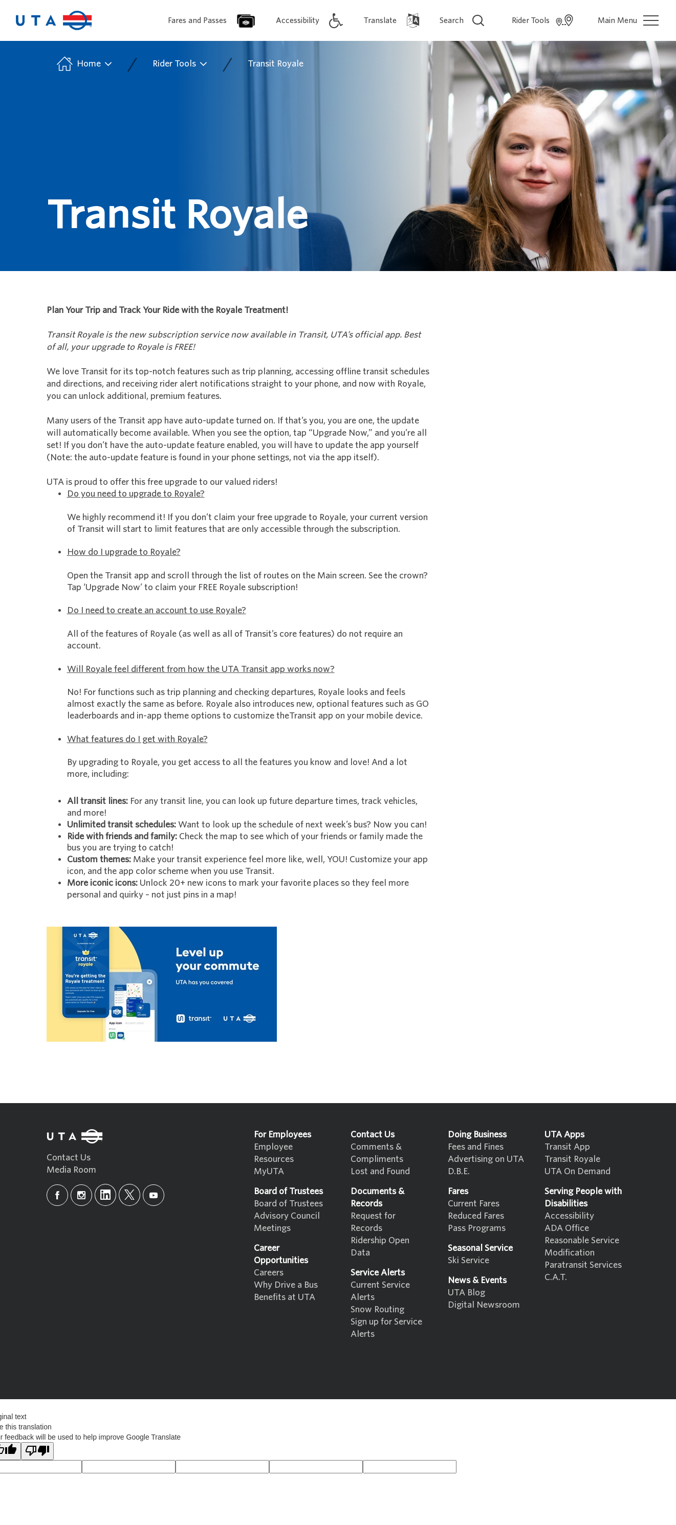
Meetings (272, 1228)
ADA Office (566, 1228)
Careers (269, 1272)
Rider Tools (180, 64)
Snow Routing (377, 1309)
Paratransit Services (583, 1265)
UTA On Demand (577, 1171)
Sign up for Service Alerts (386, 1328)
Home (83, 64)
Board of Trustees (288, 1203)
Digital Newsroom (484, 1305)
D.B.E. (459, 1171)
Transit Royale (275, 64)
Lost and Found (380, 1171)
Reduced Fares (476, 1216)
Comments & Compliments (377, 1153)
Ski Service (468, 1260)
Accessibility (569, 1216)
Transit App (567, 1147)
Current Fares (473, 1203)
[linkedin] (105, 1195)
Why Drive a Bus (286, 1285)
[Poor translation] (37, 1451)
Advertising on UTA (486, 1159)
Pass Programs (477, 1228)
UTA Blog (466, 1292)
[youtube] (153, 1195)
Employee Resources (274, 1153)
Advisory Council (287, 1216)
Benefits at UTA (284, 1297)
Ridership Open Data (380, 1247)
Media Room (71, 1170)
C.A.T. (555, 1277)
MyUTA (269, 1171)
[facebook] (57, 1195)
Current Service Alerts (380, 1291)
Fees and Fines (476, 1147)
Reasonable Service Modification (581, 1247)
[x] (129, 1195)
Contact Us (69, 1157)
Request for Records (373, 1222)
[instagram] (81, 1195)
